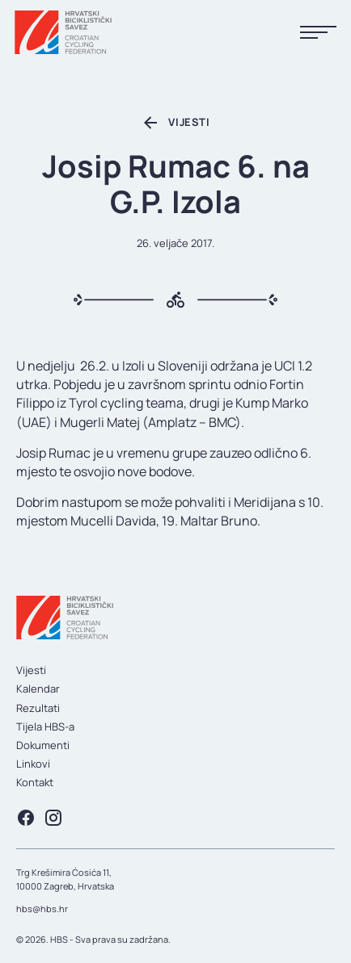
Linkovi (33, 763)
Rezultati (38, 708)
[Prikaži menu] (318, 33)
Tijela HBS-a (45, 726)
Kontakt (34, 782)
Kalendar (38, 688)
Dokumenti (43, 745)
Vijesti (31, 670)
